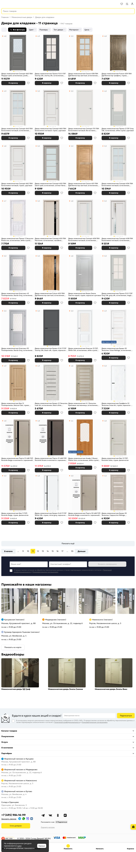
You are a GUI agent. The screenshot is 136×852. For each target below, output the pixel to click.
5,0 (72, 36)
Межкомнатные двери (22, 17)
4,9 (38, 36)
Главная (5, 17)
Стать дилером (16, 826)
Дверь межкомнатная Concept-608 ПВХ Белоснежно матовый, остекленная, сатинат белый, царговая (84, 239)
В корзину (13, 83)
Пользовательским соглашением (45, 572)
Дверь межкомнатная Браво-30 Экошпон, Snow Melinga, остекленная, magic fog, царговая (116, 349)
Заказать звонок (8, 819)
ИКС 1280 (8, 838)
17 (62, 551)
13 (43, 551)
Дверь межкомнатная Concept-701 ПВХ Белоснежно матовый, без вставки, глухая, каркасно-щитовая (83, 130)
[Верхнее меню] (3, 4)
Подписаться (126, 715)
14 (48, 551)
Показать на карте (12, 647)
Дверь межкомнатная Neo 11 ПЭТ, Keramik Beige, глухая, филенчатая (14, 514)
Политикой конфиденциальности (67, 722)
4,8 (5, 36)
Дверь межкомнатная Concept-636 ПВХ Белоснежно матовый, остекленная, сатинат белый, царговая (117, 184)
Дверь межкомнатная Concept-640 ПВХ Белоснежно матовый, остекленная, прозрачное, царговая (17, 130)
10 (28, 551)
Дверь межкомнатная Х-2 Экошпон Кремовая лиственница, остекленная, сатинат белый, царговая (83, 404)
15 (53, 551)
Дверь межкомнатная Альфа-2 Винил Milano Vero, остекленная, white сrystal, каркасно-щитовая (83, 459)
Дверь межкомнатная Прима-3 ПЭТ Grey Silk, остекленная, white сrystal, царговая (118, 130)
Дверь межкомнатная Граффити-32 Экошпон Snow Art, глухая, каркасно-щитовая (116, 404)
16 (57, 551)
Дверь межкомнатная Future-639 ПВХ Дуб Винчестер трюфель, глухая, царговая (117, 75)
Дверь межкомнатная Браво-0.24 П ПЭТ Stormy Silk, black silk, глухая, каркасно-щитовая (50, 349)
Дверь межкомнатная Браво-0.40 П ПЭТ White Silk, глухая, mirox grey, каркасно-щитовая (51, 514)
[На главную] (12, 4)
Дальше (81, 551)
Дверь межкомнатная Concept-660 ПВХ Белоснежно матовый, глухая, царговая (50, 130)
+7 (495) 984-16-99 (13, 815)
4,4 (72, 421)
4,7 (5, 201)
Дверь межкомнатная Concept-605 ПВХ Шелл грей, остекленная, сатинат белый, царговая (51, 184)
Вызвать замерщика (107, 564)
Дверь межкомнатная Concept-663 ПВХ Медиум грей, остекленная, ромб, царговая (17, 75)
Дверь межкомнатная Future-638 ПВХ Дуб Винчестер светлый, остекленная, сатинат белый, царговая (83, 75)
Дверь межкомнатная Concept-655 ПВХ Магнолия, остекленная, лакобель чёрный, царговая (50, 239)
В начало (8, 551)
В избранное (28, 83)
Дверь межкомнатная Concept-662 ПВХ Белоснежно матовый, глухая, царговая (17, 184)
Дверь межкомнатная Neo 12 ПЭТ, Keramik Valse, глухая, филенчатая (115, 459)
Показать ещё (68, 543)
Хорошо (42, 846)
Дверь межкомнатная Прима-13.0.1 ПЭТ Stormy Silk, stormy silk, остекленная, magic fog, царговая (50, 75)
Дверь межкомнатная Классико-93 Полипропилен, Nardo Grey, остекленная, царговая (17, 349)
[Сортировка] (4, 30)
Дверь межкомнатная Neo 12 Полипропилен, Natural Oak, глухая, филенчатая (15, 404)
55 (72, 551)
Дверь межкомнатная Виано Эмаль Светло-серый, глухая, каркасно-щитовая (84, 294)
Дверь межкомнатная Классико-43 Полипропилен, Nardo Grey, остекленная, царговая (17, 294)
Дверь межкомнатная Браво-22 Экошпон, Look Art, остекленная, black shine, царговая (51, 404)
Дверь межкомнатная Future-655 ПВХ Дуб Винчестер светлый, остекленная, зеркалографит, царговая (50, 294)
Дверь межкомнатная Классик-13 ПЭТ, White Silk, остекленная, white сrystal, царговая (83, 349)
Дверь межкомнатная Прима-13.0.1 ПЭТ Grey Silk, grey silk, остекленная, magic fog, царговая (117, 294)
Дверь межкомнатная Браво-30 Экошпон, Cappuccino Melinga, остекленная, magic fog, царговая (115, 514)
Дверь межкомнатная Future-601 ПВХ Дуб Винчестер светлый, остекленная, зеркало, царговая (83, 184)
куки (19, 846)
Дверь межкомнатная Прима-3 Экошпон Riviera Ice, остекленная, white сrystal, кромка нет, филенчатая (17, 239)
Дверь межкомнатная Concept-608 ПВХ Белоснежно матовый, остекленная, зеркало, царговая (117, 239)
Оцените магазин (48, 827)
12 (38, 551)
